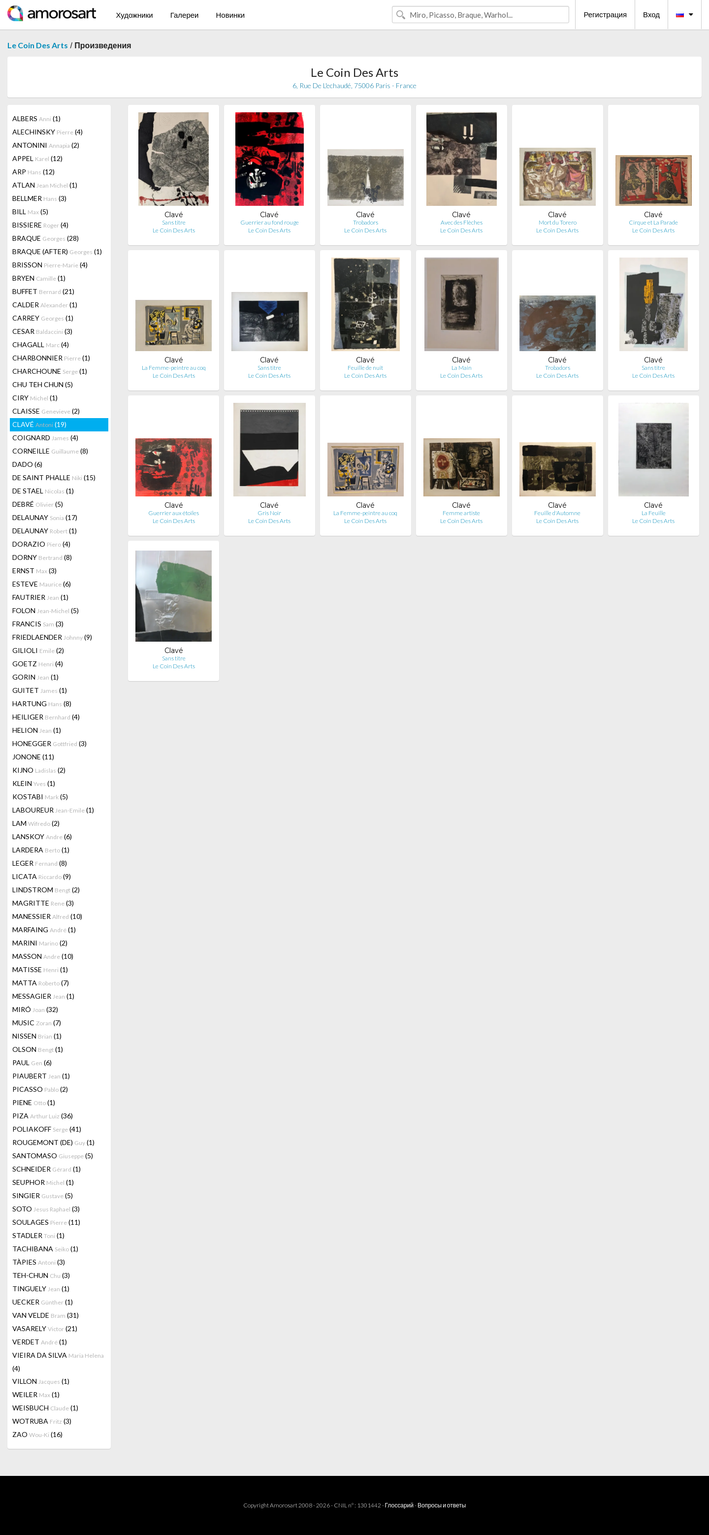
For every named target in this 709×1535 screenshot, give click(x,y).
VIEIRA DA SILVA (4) (58, 1361)
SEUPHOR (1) (43, 1182)
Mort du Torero (558, 222)
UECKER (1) (42, 1302)
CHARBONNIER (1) (51, 358)
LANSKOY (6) (42, 836)
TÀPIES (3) (38, 1262)
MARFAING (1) (44, 929)
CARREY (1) (42, 318)
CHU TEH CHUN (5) (42, 384)
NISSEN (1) (37, 1036)
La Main (461, 367)
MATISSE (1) (40, 969)
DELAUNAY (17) (44, 517)
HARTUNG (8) (41, 703)
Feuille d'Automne (557, 513)
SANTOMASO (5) (52, 1155)
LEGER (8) (39, 863)
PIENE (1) (33, 1102)
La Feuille (654, 513)
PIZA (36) (42, 1115)
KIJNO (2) (38, 770)
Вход (651, 14)
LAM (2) (36, 823)
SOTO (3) (46, 1209)
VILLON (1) (40, 1381)
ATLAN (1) (44, 185)
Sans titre (174, 222)
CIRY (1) (35, 397)
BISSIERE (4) (40, 225)
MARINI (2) (39, 943)
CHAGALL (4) (40, 344)
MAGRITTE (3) (43, 903)
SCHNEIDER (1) (46, 1169)
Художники (134, 14)
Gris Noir (269, 513)
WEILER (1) (36, 1394)
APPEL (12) (37, 158)
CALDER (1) (44, 304)
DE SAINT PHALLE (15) (54, 477)
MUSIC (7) (36, 1022)
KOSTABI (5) (40, 796)
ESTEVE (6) (41, 584)
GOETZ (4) (37, 663)
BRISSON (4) (50, 265)
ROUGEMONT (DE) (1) (53, 1142)
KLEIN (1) (33, 783)
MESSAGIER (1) (43, 996)
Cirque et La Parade (653, 222)
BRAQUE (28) (45, 238)
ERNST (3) (34, 570)
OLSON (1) (37, 1049)
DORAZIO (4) (41, 544)
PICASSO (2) (40, 1089)
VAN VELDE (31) (45, 1315)
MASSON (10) (42, 956)
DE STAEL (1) (43, 491)
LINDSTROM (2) (46, 889)
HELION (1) (36, 730)
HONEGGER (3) (49, 743)
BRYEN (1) (38, 278)
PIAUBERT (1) (41, 1076)
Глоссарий (399, 1505)
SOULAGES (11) (46, 1222)
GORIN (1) (35, 677)
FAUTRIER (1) (40, 597)
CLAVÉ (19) (39, 424)
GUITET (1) (39, 690)
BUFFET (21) (43, 291)
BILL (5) (30, 211)
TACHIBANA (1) (45, 1248)
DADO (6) (27, 464)
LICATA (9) (41, 876)
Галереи (184, 14)
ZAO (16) (37, 1434)
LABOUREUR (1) (53, 810)
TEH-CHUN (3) (41, 1275)
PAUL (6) (32, 1062)
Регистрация (605, 14)
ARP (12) (33, 171)
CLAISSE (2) (46, 411)
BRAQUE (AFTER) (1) (57, 251)
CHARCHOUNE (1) (49, 371)
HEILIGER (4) (46, 717)
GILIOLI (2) (38, 650)
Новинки (230, 14)
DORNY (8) (42, 557)
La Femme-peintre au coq (174, 367)
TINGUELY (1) (40, 1288)
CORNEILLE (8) (50, 451)
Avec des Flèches (462, 222)
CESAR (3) (42, 331)
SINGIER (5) (42, 1195)
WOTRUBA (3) (41, 1421)
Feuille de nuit (365, 367)
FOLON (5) (45, 610)
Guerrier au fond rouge (269, 222)
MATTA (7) (40, 983)
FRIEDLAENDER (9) (52, 637)
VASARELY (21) (44, 1328)
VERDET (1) (39, 1342)
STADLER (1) (38, 1235)
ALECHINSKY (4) (47, 132)
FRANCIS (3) (38, 624)
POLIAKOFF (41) (46, 1129)
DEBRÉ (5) (37, 504)
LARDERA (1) (40, 850)
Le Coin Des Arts (37, 45)
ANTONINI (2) (45, 145)
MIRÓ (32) (35, 1009)
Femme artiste (461, 513)
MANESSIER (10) (47, 916)
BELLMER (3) (39, 198)
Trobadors (365, 222)
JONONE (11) (33, 756)
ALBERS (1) (36, 118)
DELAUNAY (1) (44, 530)
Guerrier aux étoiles (173, 513)
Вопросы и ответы (442, 1505)
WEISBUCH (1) (45, 1408)
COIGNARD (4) (45, 437)
